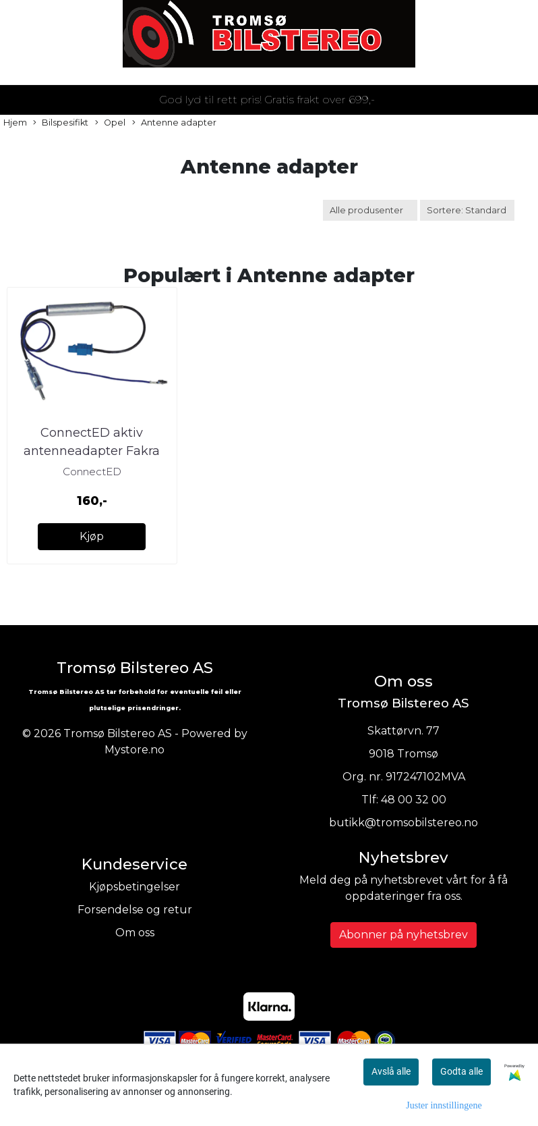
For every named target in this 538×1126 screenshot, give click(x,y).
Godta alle (461, 1071)
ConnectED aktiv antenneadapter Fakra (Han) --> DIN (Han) (92, 451)
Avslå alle (391, 1071)
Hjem (15, 122)
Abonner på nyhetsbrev (403, 934)
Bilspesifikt (60, 123)
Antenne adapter (174, 123)
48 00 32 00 (413, 799)
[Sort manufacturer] (370, 210)
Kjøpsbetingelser (134, 886)
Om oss (134, 932)
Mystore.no (134, 749)
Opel (110, 123)
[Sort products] (467, 210)
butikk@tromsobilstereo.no (403, 822)
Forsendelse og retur (135, 909)
